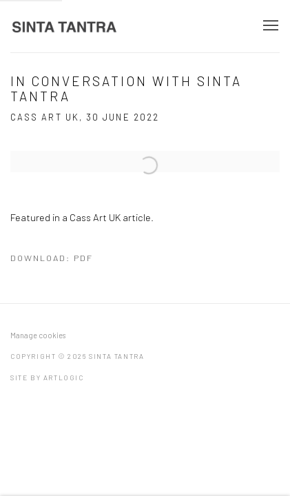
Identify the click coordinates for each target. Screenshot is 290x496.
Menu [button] (269, 26)
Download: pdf (51, 257)
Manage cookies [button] (37, 335)
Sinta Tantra (65, 26)
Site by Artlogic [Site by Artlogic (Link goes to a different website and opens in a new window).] (47, 377)
